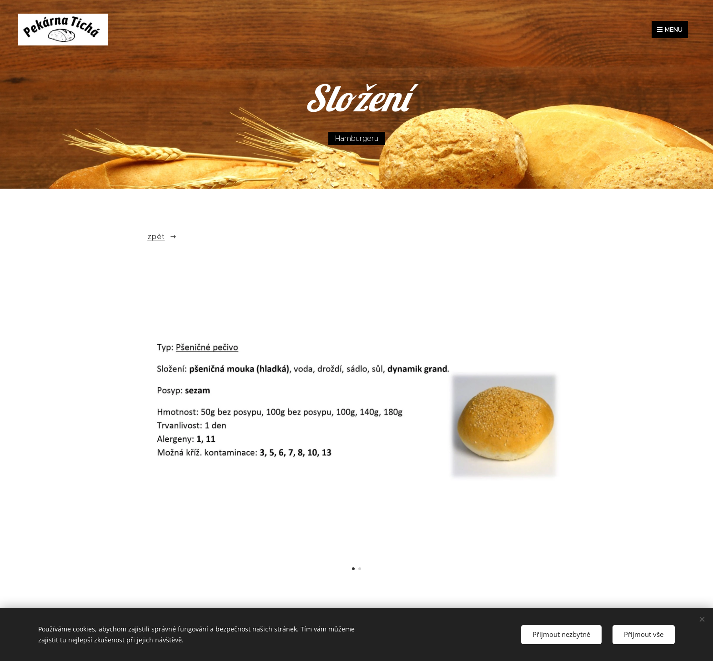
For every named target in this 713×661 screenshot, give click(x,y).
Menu (670, 29)
